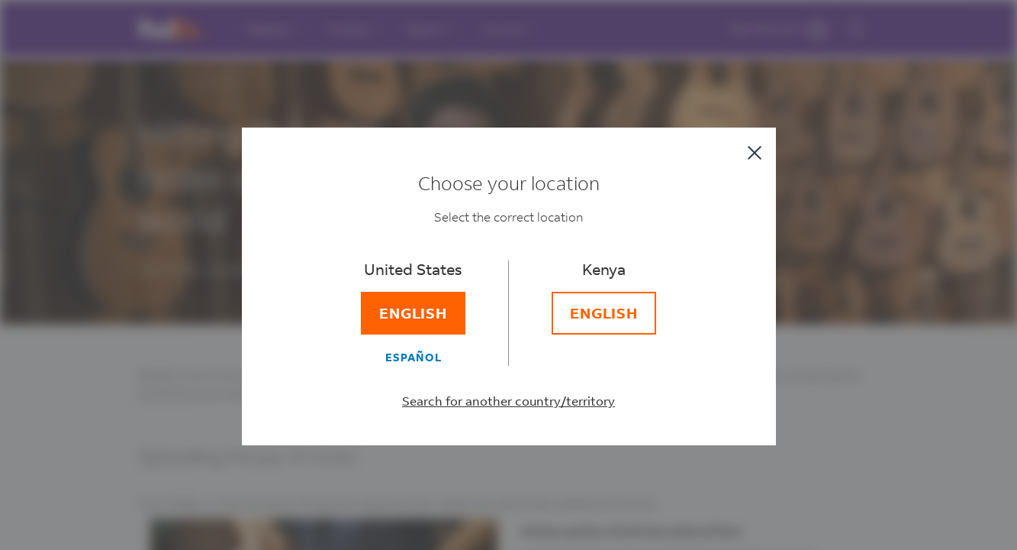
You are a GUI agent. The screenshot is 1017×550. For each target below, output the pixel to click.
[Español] (413, 356)
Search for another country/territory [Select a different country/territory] (508, 401)
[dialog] (508, 275)
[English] (413, 313)
